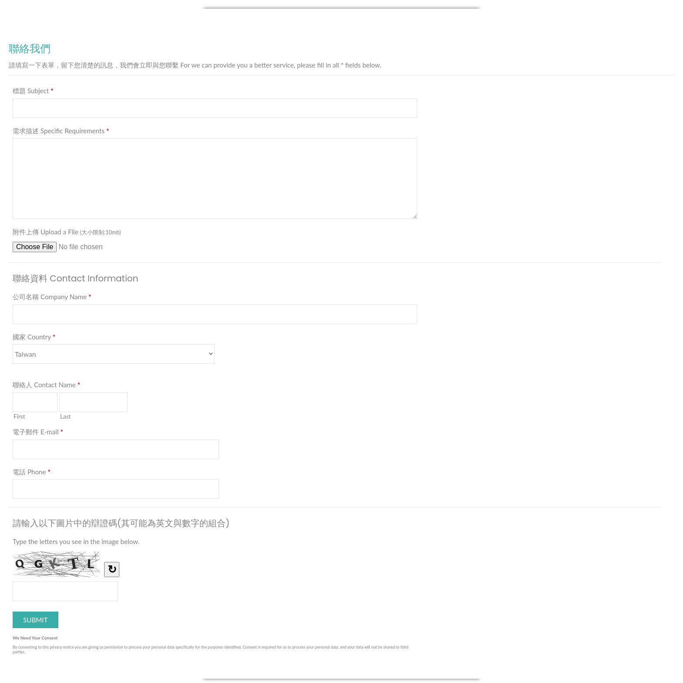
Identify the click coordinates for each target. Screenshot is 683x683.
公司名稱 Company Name (52, 298)
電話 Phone (32, 473)
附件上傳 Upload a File (67, 232)
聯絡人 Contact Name (46, 386)
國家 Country (34, 338)
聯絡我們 (341, 22)
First (19, 416)
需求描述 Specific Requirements (61, 132)
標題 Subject (33, 92)
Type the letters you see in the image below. (76, 541)
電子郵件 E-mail (38, 433)
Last (65, 416)
